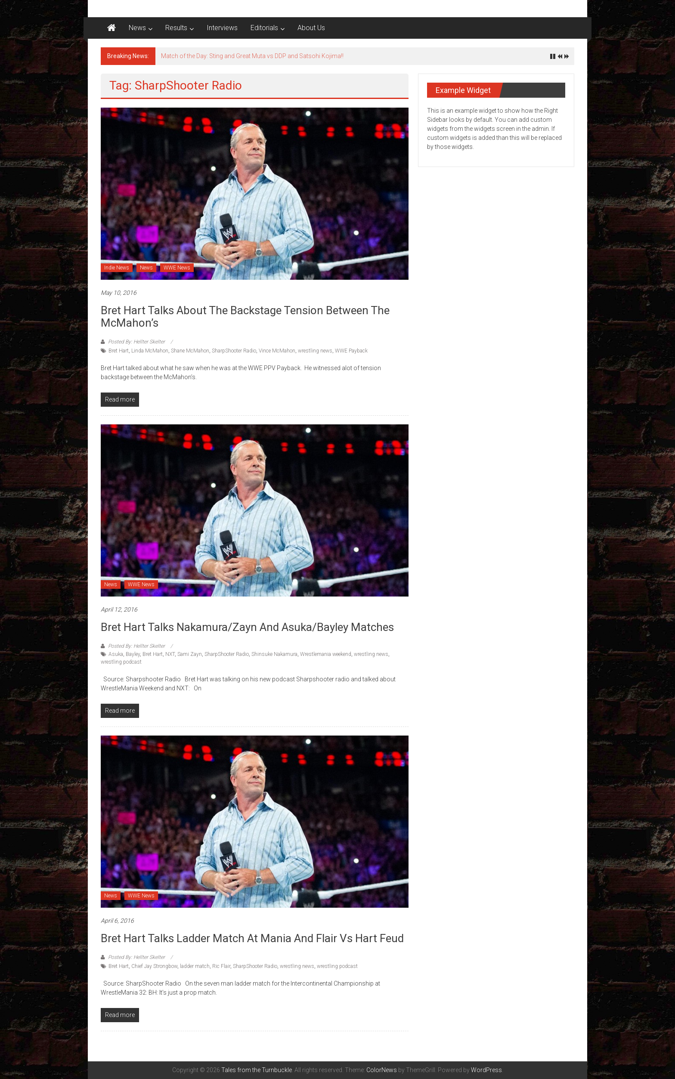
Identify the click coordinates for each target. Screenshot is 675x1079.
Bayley (133, 654)
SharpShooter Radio (234, 351)
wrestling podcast (121, 662)
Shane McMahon (190, 351)
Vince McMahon (277, 351)
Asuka (115, 654)
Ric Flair (221, 966)
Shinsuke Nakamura (274, 654)
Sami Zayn (189, 654)
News (137, 28)
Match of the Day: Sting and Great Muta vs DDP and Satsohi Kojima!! (252, 56)
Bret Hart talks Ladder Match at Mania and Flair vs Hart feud (252, 938)
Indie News (116, 268)
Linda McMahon (149, 351)
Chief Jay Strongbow (154, 966)
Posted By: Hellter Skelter (136, 342)
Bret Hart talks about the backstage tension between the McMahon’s (245, 316)
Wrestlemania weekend (325, 654)
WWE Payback (351, 351)
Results (176, 28)
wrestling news (315, 351)
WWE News (177, 268)
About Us (311, 28)
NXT (170, 654)
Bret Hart (118, 351)
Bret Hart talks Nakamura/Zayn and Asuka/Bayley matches (247, 627)
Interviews (222, 28)
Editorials (264, 28)
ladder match (195, 966)
